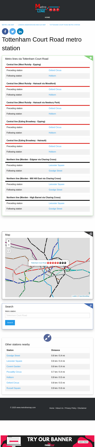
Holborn (52, 76)
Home (47, 17)
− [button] (9, 245)
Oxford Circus (55, 70)
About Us (59, 408)
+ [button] (9, 241)
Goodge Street (55, 171)
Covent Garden (14, 366)
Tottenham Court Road (39, 263)
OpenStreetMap (84, 296)
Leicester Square (56, 165)
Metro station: (10, 311)
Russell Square (14, 388)
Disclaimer (82, 408)
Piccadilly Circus (14, 372)
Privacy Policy (70, 408)
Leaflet (74, 296)
